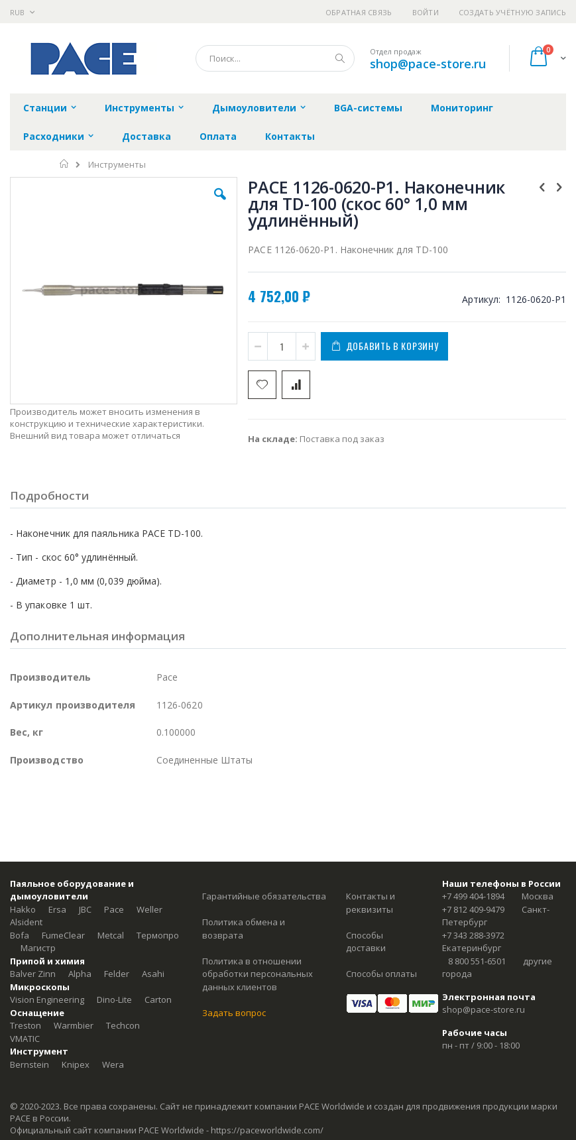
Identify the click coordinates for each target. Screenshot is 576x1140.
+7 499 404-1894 (473, 896)
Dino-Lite (114, 999)
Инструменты (117, 164)
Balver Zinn (33, 974)
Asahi (153, 974)
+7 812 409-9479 (473, 909)
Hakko (23, 909)
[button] (220, 204)
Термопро (158, 935)
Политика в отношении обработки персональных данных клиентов (257, 974)
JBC (85, 909)
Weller (149, 909)
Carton (158, 999)
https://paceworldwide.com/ (267, 1130)
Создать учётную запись (512, 12)
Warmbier (73, 1025)
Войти (425, 12)
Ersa (57, 909)
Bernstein (29, 1064)
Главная (65, 164)
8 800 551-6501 (477, 961)
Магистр (38, 948)
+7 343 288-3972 (473, 935)
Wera (113, 1064)
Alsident (26, 922)
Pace (114, 909)
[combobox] (275, 58)
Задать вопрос (234, 1013)
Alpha (79, 974)
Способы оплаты (381, 974)
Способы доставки (366, 941)
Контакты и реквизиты (370, 902)
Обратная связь (358, 12)
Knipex (75, 1064)
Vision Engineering (47, 999)
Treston (25, 1025)
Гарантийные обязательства (264, 896)
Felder (116, 974)
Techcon (123, 1025)
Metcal (110, 935)
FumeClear (63, 935)
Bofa (19, 935)
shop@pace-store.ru (428, 64)
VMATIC (25, 1039)
